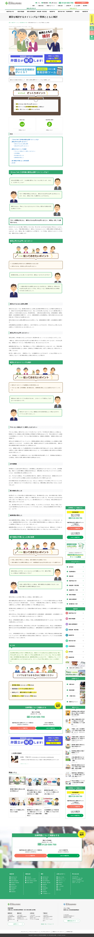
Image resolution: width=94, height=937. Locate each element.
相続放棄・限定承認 (42, 11)
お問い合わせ (54, 2)
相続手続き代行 (10, 11)
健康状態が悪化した (19, 156)
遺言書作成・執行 (20, 26)
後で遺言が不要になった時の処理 (20, 160)
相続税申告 (52, 11)
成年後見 (77, 11)
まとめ (13, 162)
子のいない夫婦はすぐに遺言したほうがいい (25, 150)
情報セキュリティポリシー (58, 931)
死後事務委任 (69, 11)
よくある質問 (77, 5)
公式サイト (16, 924)
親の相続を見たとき (19, 154)
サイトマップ (24, 931)
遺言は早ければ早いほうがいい (20, 141)
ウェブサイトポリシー (45, 931)
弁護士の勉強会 (30, 882)
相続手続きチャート (62, 879)
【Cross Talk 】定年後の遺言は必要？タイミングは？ (26, 139)
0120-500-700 (67, 3)
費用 (34, 5)
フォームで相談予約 (81, 2)
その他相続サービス (46, 893)
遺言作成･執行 (61, 11)
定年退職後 (17, 152)
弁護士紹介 (60, 5)
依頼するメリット (51, 5)
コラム (38, 2)
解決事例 (85, 5)
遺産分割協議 (21, 11)
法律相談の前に (69, 931)
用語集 (59, 889)
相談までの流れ (61, 877)
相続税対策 (85, 11)
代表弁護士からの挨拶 (31, 879)
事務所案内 (45, 2)
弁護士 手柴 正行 (29, 26)
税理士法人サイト (71, 920)
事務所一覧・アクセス (46, 924)
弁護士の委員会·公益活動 (32, 880)
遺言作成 (44, 886)
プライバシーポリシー (34, 931)
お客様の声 (68, 5)
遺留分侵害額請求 (31, 11)
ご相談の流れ (41, 5)
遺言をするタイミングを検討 (19, 148)
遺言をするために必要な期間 (21, 143)
